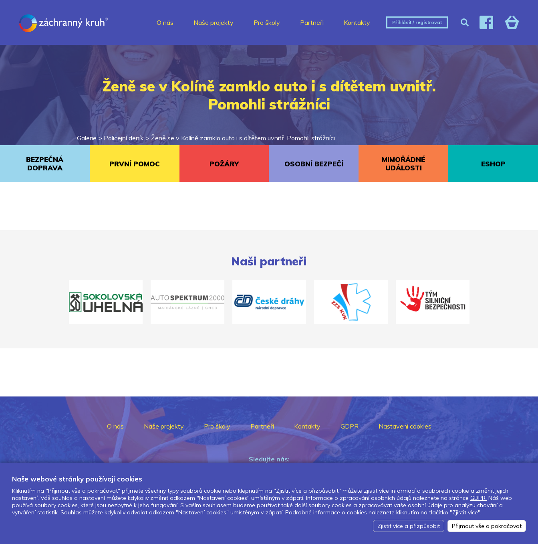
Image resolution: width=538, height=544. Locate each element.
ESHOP (493, 164)
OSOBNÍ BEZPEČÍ (313, 164)
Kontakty (357, 22)
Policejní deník (124, 138)
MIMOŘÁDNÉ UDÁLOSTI (403, 163)
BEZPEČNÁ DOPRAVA (44, 163)
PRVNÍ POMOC (134, 164)
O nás (165, 22)
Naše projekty (213, 22)
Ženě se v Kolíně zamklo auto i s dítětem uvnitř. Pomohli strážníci (243, 138)
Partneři (312, 22)
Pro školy (267, 22)
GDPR (350, 426)
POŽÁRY (224, 164)
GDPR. (478, 498)
